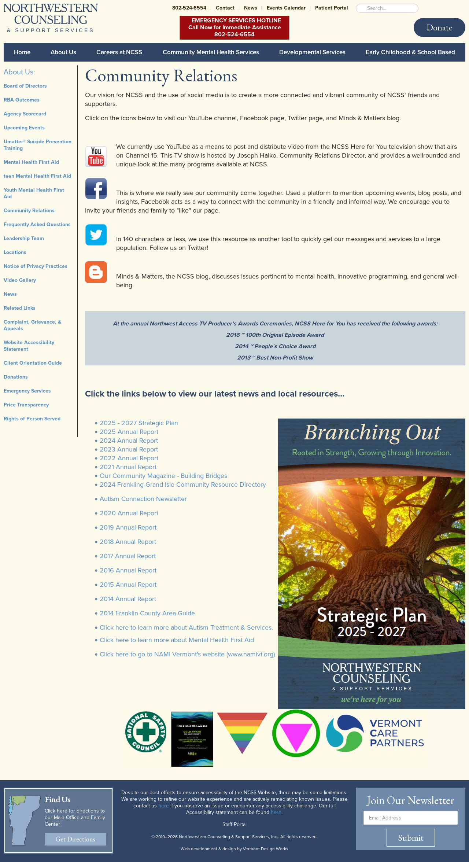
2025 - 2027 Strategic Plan (139, 423)
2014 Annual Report (128, 599)
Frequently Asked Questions (37, 224)
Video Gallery (20, 280)
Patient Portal (331, 8)
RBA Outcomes (22, 100)
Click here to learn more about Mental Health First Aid (177, 640)
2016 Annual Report (128, 570)
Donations (16, 377)
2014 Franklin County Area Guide (147, 613)
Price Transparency (26, 405)
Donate (439, 27)
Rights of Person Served (32, 419)
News (250, 8)
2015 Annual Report (128, 585)
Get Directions (75, 839)
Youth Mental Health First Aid (34, 193)
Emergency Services (27, 391)
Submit (411, 837)
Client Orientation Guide (33, 363)
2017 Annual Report (128, 556)
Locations (15, 252)
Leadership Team (24, 238)
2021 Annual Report (128, 467)
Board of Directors (25, 86)
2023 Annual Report (129, 449)
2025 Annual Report (129, 432)
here (163, 806)
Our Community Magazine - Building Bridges (163, 476)
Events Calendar (286, 8)
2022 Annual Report (129, 458)
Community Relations (29, 210)
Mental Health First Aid (31, 162)
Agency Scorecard (25, 114)
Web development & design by (234, 848)
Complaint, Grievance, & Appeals (32, 325)
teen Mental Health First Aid (37, 176)
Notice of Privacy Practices (35, 266)
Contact (225, 8)
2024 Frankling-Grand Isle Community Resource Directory (183, 484)
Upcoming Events (24, 128)
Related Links (20, 308)
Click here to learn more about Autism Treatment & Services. (186, 627)
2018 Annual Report (128, 542)
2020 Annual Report (129, 513)
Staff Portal (234, 824)
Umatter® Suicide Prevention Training (37, 145)
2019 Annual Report (128, 527)
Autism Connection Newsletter (143, 499)
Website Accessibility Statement (29, 345)
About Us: (19, 72)
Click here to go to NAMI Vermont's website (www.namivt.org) (187, 654)
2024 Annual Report (129, 440)
